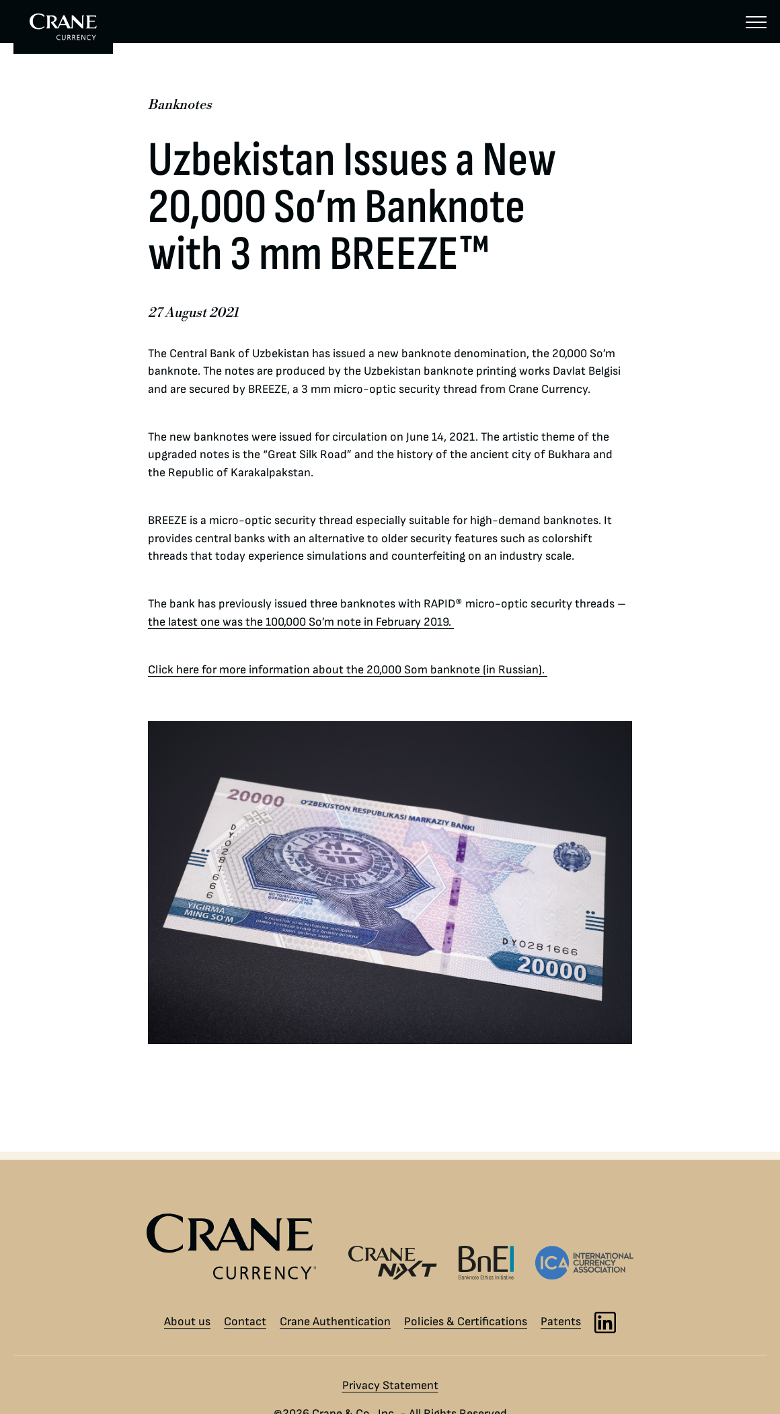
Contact (245, 1321)
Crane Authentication (335, 1321)
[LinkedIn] (605, 1322)
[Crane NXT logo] (393, 1262)
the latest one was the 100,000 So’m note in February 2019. (301, 622)
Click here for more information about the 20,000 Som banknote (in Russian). (347, 670)
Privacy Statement (390, 1385)
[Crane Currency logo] (237, 1246)
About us (187, 1321)
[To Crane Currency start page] (63, 26)
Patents (561, 1321)
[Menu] (756, 21)
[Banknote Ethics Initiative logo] (486, 1262)
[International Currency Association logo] (584, 1262)
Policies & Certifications (465, 1321)
